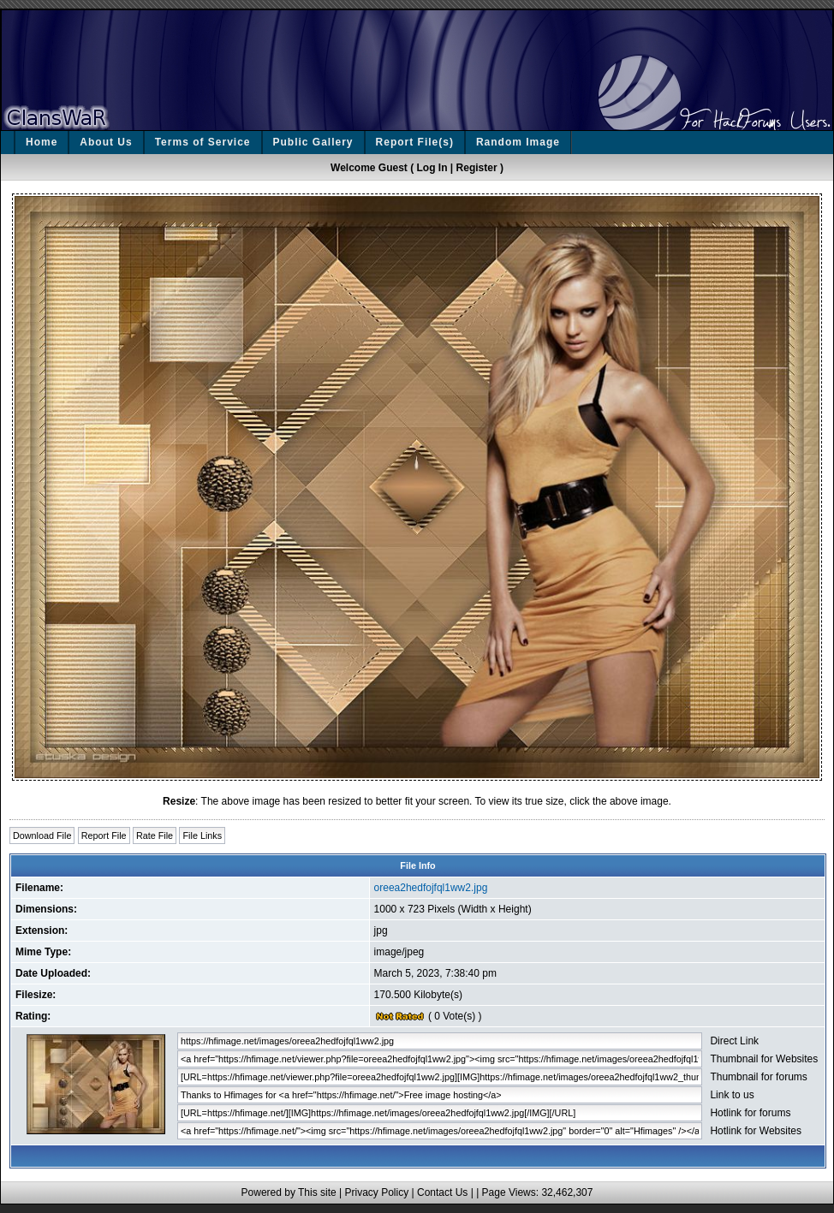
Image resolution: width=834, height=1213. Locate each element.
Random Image (518, 142)
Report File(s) (415, 142)
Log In (432, 168)
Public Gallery (313, 142)
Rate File (154, 835)
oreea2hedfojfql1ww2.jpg (431, 888)
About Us (106, 142)
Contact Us (442, 1192)
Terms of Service (203, 142)
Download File (42, 835)
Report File (104, 835)
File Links (202, 835)
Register (476, 168)
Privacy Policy (376, 1192)
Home (41, 142)
